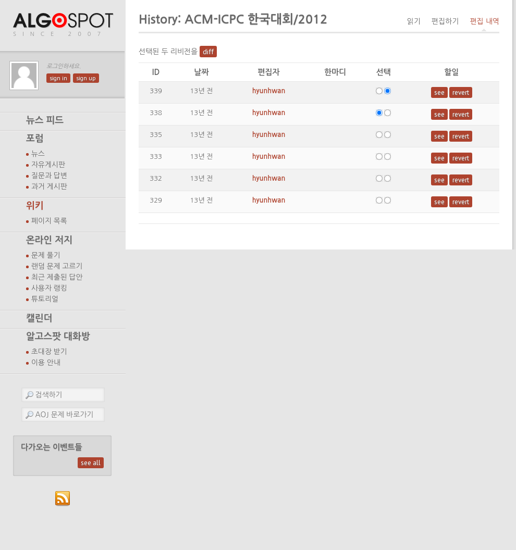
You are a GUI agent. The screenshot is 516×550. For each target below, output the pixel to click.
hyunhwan (269, 91)
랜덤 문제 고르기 (57, 266)
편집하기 (445, 21)
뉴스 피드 (45, 120)
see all (91, 462)
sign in (58, 78)
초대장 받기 (49, 351)
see (439, 92)
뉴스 (38, 153)
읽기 (413, 21)
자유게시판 (48, 164)
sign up (86, 78)
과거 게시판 (49, 186)
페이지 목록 (49, 220)
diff (208, 51)
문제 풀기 (45, 255)
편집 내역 (484, 21)
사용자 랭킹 (49, 288)
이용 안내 (45, 362)
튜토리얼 (44, 299)
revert (460, 92)
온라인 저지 (49, 240)
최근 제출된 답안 (57, 277)
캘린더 (39, 318)
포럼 (35, 138)
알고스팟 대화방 (58, 336)
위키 (35, 205)
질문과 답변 (49, 175)
